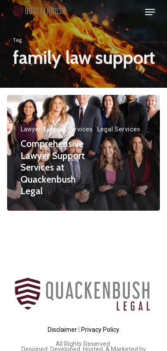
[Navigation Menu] (150, 12)
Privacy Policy (100, 329)
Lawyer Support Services (56, 129)
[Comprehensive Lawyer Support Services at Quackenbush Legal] (83, 153)
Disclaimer (62, 329)
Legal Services (118, 129)
